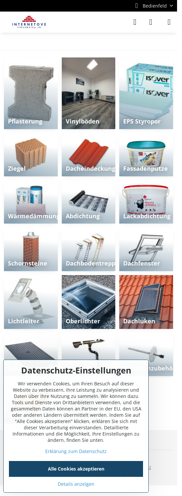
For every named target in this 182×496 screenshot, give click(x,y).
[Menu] (169, 22)
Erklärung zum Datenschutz (76, 451)
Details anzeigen (76, 484)
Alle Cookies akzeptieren (76, 469)
